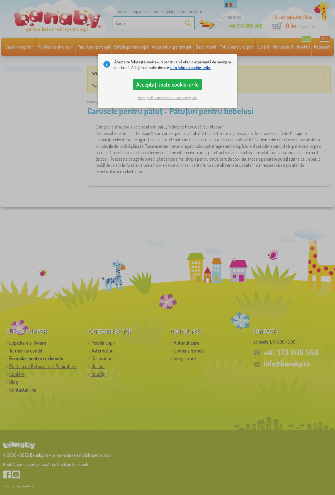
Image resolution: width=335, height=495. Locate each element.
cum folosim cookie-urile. (190, 67)
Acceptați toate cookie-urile (167, 84)
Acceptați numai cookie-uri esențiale (167, 97)
